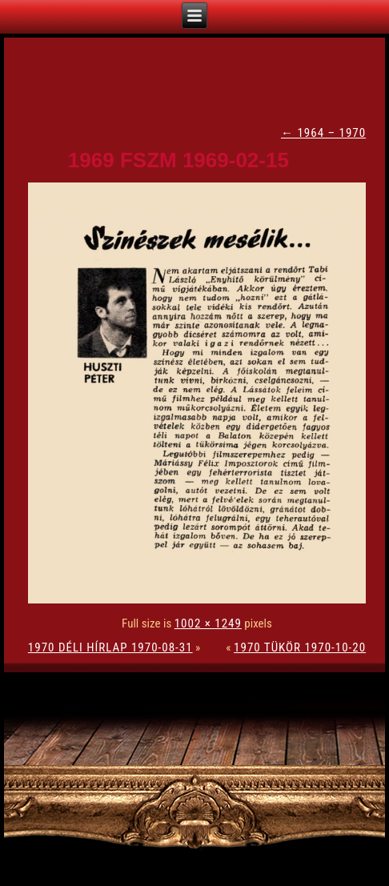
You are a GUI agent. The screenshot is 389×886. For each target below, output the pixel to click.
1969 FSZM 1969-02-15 (178, 160)
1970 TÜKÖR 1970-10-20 (300, 647)
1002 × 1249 (208, 623)
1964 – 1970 (323, 133)
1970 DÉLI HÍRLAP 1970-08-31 (110, 647)
